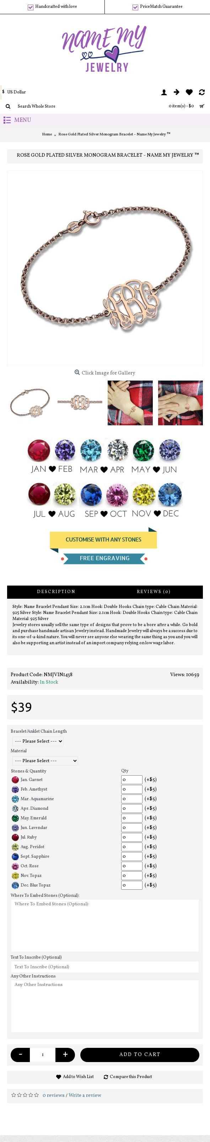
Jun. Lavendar (29, 827)
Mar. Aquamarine (33, 799)
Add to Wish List (78, 1077)
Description (56, 592)
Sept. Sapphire (30, 856)
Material (19, 751)
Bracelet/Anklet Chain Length (39, 731)
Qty (124, 771)
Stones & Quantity (28, 771)
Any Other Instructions (33, 976)
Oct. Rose (25, 866)
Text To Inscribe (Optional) (36, 957)
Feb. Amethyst (29, 789)
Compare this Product (131, 1077)
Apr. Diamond (30, 808)
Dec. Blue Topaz (31, 885)
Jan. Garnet (27, 779)
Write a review (85, 1095)
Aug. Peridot (28, 847)
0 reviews (54, 1095)
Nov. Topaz (27, 875)
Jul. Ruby (24, 837)
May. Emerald (29, 818)
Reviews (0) (154, 592)
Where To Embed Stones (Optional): (45, 896)
